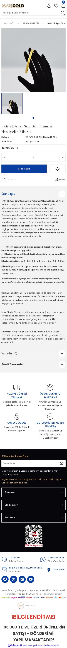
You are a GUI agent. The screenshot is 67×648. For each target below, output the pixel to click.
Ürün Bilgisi (8, 194)
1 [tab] (33, 118)
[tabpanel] (12, 103)
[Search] (33, 13)
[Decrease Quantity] (4, 157)
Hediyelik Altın (50, 137)
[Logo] (12, 5)
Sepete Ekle (24, 169)
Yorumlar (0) (9, 353)
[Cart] (63, 6)
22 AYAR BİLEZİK (34, 137)
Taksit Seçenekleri (12, 364)
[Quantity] (33, 157)
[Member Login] (49, 6)
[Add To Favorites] (57, 169)
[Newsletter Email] (33, 463)
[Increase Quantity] (62, 157)
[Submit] (61, 463)
